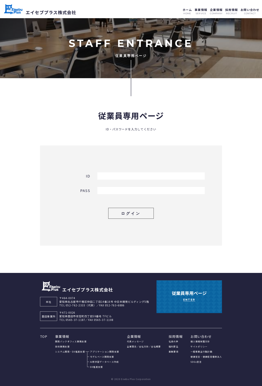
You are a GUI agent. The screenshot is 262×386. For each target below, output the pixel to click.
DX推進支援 (96, 366)
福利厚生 (173, 346)
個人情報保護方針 (200, 341)
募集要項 (173, 351)
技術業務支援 (62, 346)
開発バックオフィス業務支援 (71, 341)
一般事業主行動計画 (201, 351)
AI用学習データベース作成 (104, 361)
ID (88, 176)
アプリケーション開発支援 (104, 351)
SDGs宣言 (196, 361)
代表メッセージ (135, 341)
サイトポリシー (198, 346)
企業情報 (134, 336)
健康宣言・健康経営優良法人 (206, 356)
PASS (85, 190)
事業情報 (62, 336)
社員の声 (173, 341)
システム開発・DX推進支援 (70, 351)
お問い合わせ (201, 336)
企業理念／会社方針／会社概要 (144, 346)
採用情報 (176, 336)
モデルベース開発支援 (102, 356)
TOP (43, 336)
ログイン (131, 213)
